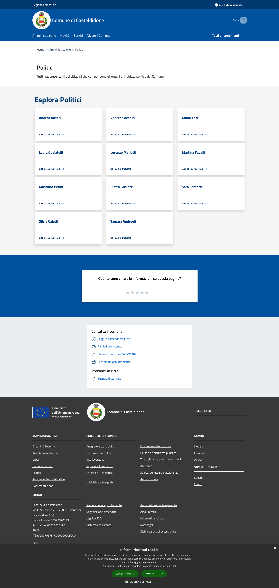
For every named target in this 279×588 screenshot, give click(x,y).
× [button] (275, 548)
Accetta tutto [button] (125, 573)
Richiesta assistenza (99, 525)
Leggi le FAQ (94, 518)
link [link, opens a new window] (174, 566)
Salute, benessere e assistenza (159, 472)
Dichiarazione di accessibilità (158, 531)
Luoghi (198, 477)
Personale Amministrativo (48, 479)
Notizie (198, 446)
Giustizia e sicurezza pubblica (158, 453)
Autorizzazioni (149, 479)
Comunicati (201, 453)
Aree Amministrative (45, 453)
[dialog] (139, 566)
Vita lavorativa (95, 459)
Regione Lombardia (44, 5)
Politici (36, 472)
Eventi (198, 484)
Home (40, 49)
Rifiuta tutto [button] (154, 573)
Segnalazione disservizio (101, 512)
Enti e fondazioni (42, 466)
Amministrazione (60, 49)
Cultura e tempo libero (100, 453)
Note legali (147, 525)
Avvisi (198, 459)
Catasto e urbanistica (99, 472)
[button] (139, 582)
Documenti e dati (43, 486)
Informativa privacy (152, 518)
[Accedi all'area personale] (228, 5)
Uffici (35, 459)
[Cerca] (242, 20)
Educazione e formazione (155, 446)
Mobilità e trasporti (99, 482)
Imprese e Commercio (99, 466)
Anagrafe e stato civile (100, 446)
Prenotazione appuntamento (104, 505)
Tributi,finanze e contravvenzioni (160, 459)
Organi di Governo (43, 446)
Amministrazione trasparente (158, 505)
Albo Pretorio (148, 512)
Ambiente (146, 466)
